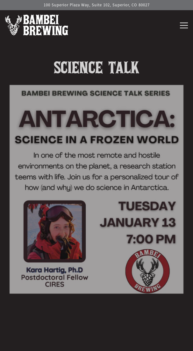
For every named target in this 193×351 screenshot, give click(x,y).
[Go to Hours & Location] (96, 5)
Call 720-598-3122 (96, 326)
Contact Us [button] (96, 343)
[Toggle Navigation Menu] (184, 25)
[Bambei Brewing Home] (36, 24)
